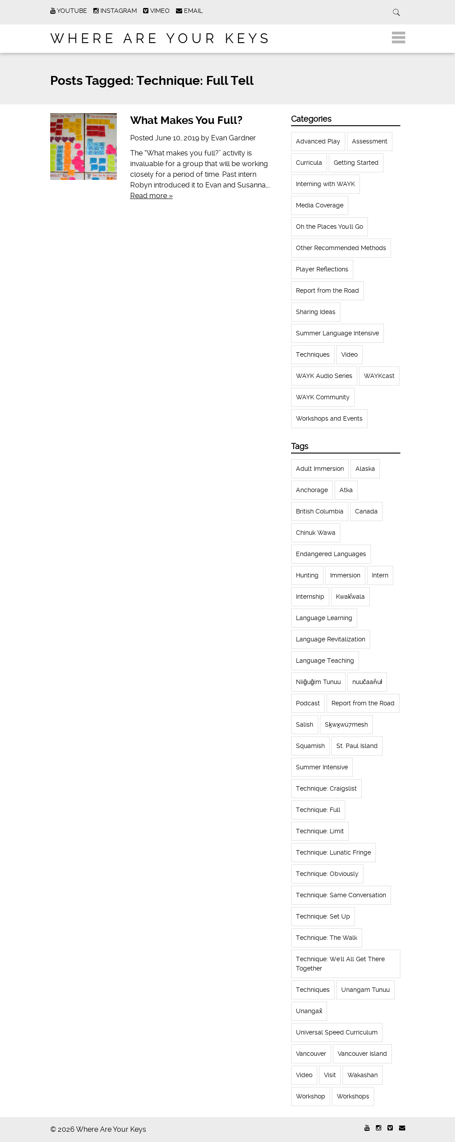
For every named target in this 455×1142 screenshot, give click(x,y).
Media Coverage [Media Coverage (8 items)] (319, 205)
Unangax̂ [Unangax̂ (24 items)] (309, 1011)
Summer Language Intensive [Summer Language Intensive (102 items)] (337, 333)
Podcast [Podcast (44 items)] (308, 703)
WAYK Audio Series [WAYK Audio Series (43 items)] (324, 375)
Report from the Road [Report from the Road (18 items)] (327, 290)
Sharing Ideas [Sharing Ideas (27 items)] (315, 311)
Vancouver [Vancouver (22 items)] (311, 1053)
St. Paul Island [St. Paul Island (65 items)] (357, 745)
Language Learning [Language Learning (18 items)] (324, 617)
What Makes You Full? (186, 120)
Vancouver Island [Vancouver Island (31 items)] (362, 1053)
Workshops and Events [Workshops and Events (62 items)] (329, 418)
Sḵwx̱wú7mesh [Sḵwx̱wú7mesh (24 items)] (346, 724)
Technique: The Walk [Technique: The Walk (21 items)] (326, 937)
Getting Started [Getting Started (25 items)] (356, 162)
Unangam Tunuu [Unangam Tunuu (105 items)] (365, 989)
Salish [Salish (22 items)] (304, 724)
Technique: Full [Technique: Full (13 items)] (318, 809)
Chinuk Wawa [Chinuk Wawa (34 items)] (315, 532)
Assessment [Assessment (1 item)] (369, 141)
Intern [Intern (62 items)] (380, 575)
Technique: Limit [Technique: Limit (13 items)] (320, 831)
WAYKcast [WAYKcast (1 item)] (379, 375)
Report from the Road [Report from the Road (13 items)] (363, 703)
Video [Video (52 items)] (349, 354)
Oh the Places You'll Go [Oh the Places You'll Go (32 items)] (329, 226)
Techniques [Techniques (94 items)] (313, 989)
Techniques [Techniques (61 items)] (313, 354)
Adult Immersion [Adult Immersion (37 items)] (320, 468)
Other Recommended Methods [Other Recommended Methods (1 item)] (341, 247)
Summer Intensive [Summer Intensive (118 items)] (322, 767)
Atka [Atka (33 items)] (346, 489)
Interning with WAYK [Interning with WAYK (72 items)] (325, 183)
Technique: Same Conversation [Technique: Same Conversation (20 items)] (341, 895)
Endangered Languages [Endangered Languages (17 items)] (331, 553)
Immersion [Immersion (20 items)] (345, 575)
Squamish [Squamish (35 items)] (310, 745)
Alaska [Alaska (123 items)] (365, 468)
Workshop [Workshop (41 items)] (310, 1096)
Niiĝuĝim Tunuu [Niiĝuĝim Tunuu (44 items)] (318, 681)
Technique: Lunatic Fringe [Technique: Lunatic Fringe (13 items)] (333, 852)
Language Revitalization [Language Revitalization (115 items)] (330, 639)
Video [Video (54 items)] (304, 1074)
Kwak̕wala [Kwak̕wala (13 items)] (350, 596)
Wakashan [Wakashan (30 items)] (362, 1074)
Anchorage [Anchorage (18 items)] (312, 489)
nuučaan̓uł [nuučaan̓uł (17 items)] (367, 681)
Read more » (151, 195)
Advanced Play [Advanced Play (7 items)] (318, 141)
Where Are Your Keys (160, 38)
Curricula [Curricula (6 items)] (309, 162)
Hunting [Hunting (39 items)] (307, 575)
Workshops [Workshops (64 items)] (353, 1096)
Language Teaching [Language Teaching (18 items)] (325, 660)
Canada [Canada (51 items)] (366, 511)
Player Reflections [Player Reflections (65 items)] (322, 269)
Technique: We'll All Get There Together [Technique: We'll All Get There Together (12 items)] (340, 963)
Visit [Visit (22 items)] (330, 1074)
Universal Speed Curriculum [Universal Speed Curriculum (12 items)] (337, 1032)
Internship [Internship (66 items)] (310, 596)
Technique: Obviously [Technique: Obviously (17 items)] (327, 873)
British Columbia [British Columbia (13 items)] (319, 511)
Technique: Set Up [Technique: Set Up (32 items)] (323, 916)
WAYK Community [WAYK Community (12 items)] (323, 397)
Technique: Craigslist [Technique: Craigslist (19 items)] (326, 788)
